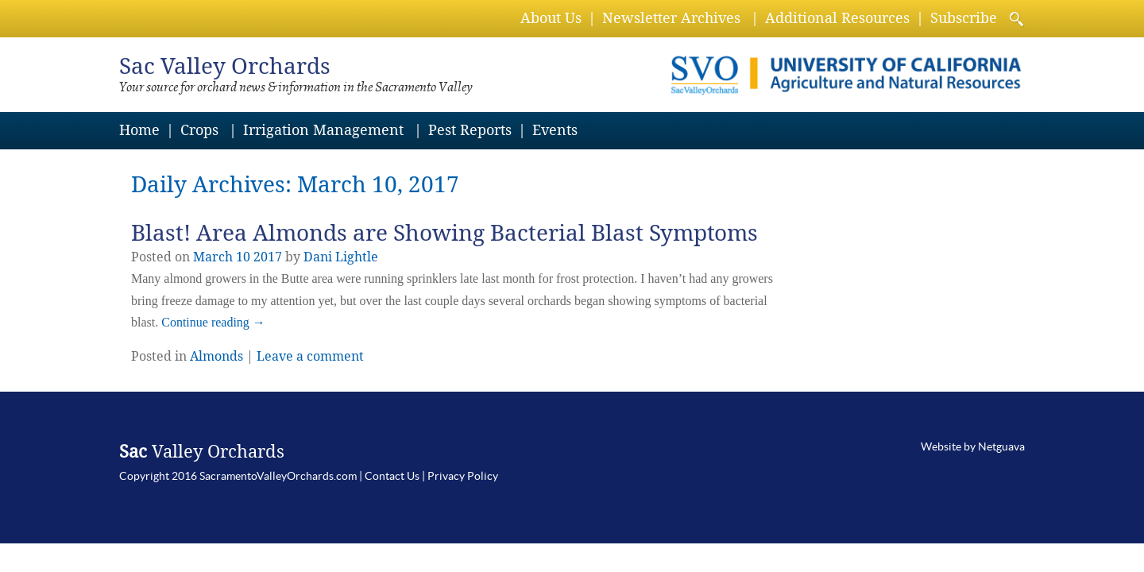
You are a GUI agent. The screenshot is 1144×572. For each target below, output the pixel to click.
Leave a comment (310, 356)
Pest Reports (470, 130)
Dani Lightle (340, 257)
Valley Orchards (224, 66)
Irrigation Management (323, 130)
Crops (199, 130)
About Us (551, 18)
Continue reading (213, 322)
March (213, 257)
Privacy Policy (462, 476)
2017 (267, 257)
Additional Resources (837, 18)
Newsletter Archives (671, 18)
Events (555, 130)
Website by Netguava (973, 446)
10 (243, 257)
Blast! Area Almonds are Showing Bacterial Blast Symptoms (444, 233)
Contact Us (392, 476)
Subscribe (963, 18)
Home (139, 130)
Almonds (216, 356)
